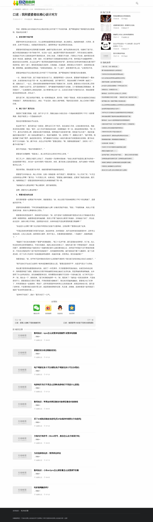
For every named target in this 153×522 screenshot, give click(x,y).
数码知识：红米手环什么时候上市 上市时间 (114, 93)
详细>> (38, 337)
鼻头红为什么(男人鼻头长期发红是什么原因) (114, 170)
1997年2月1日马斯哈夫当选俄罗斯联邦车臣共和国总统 (117, 112)
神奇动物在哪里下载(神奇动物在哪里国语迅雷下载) (116, 116)
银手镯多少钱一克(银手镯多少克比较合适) (113, 101)
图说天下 (101, 3)
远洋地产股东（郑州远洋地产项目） (112, 155)
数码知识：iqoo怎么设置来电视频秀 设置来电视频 (55, 333)
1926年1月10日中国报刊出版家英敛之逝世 (114, 147)
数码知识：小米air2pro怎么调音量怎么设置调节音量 (56, 470)
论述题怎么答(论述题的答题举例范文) (112, 128)
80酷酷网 (18, 9)
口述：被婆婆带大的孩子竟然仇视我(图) (78, 323)
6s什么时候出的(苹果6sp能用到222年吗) (113, 78)
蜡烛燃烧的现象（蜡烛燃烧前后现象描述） (114, 139)
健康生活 (59, 3)
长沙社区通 (24, 511)
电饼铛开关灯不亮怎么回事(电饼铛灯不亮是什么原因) (56, 385)
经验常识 (69, 3)
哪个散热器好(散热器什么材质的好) (112, 70)
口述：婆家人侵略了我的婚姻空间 (27, 323)
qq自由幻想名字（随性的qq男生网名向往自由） (115, 135)
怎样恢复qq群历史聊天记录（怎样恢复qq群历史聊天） (117, 158)
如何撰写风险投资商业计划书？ (111, 109)
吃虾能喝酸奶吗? (41, 487)
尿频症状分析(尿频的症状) (45, 350)
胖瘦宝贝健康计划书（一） (109, 151)
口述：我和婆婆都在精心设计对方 (41, 9)
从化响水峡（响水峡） (108, 143)
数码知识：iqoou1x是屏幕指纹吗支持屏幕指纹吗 (116, 120)
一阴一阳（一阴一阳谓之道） (110, 66)
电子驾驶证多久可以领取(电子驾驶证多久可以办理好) (56, 367)
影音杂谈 (91, 3)
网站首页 (48, 3)
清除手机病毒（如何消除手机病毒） (112, 82)
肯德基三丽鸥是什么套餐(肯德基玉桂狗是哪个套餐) (116, 162)
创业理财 (80, 3)
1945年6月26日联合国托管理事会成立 (112, 74)
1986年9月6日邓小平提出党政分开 (111, 132)
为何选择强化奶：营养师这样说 (47, 453)
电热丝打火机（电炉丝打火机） (129, 97)
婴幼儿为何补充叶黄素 (131, 155)
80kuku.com (38, 19)
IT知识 (111, 3)
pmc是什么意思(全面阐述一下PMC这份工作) (114, 86)
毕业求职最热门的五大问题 (109, 97)
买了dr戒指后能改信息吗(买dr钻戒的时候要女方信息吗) (57, 419)
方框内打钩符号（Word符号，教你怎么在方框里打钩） (57, 436)
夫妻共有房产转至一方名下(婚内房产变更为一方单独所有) (118, 124)
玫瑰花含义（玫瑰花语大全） (110, 89)
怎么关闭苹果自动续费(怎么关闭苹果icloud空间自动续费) (118, 105)
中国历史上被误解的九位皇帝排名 (111, 166)
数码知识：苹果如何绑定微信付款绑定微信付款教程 (56, 402)
